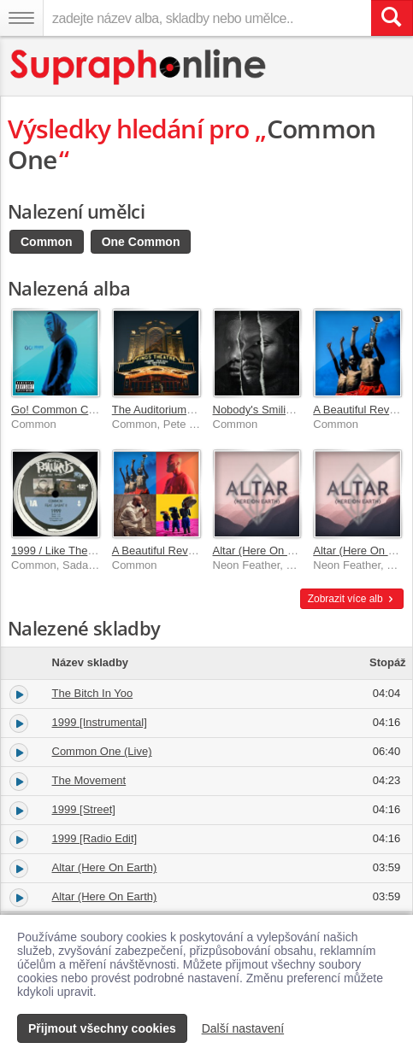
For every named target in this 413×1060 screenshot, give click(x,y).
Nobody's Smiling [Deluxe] (277, 409)
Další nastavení (243, 1028)
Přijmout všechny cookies (102, 1028)
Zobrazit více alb (352, 599)
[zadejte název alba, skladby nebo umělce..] (207, 18)
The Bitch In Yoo (92, 693)
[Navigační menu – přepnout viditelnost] (21, 18)
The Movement (89, 780)
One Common (141, 242)
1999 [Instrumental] (99, 722)
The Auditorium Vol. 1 (165, 409)
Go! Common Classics (66, 409)
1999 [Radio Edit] (95, 838)
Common (47, 242)
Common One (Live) (102, 751)
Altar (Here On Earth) (265, 550)
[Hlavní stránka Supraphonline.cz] (139, 67)
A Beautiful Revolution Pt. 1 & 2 (189, 550)
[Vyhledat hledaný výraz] (391, 18)
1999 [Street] (83, 809)
